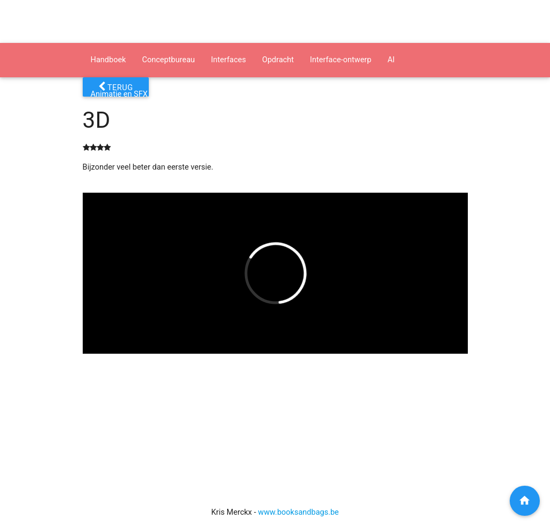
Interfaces (228, 59)
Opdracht (278, 59)
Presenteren (185, 94)
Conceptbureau (168, 59)
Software (236, 94)
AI (390, 59)
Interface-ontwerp (340, 59)
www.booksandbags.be (298, 512)
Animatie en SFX (119, 94)
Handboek (108, 59)
